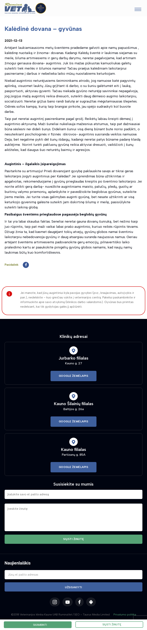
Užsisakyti (73, 587)
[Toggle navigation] (137, 10)
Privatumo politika (125, 614)
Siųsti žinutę (111, 624)
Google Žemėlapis (73, 376)
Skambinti (40, 625)
